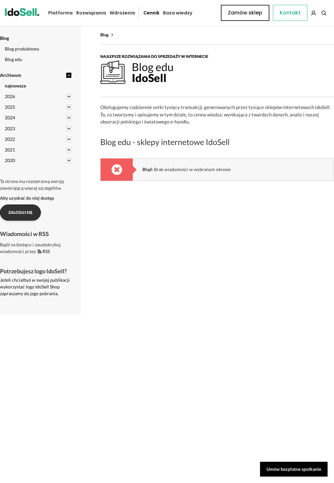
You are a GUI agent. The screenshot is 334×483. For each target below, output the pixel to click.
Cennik (147, 13)
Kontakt (205, 13)
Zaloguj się (20, 212)
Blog (104, 34)
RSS (44, 251)
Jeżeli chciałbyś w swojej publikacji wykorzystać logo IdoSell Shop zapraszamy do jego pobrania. (35, 286)
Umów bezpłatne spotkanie (293, 469)
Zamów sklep (304, 12)
